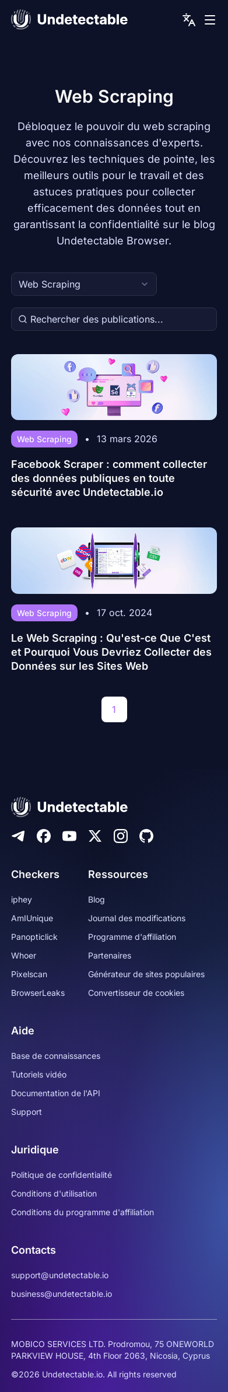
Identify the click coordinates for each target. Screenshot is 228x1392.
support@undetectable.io (59, 1275)
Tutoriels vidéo (38, 1074)
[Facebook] (44, 836)
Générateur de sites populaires (146, 974)
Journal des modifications (136, 918)
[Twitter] (95, 836)
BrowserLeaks (38, 993)
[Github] (146, 836)
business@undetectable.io (61, 1294)
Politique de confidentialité (61, 1175)
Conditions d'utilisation (54, 1193)
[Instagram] (121, 836)
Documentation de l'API (55, 1093)
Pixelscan (29, 974)
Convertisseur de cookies (136, 993)
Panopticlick (34, 937)
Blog (96, 899)
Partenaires (109, 955)
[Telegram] (18, 836)
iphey (21, 899)
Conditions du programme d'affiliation (82, 1212)
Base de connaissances (55, 1056)
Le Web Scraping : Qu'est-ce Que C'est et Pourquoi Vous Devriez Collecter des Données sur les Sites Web (111, 652)
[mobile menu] (210, 20)
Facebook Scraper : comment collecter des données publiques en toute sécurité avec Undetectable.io (109, 478)
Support (26, 1112)
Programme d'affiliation (132, 937)
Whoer (23, 955)
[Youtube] (69, 836)
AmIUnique (32, 918)
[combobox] (84, 284)
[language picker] (189, 20)
